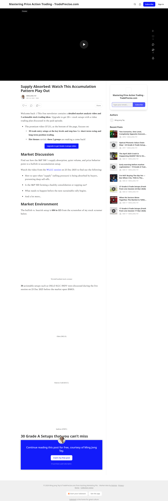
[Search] (135, 4)
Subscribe (149, 4)
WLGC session (53, 170)
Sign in (161, 4)
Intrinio (114, 485)
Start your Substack (77, 493)
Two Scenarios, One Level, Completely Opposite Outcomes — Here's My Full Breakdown (133, 136)
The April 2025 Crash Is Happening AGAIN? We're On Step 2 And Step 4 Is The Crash (132, 158)
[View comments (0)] (153, 44)
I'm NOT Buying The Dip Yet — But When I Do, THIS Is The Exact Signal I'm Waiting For (132, 180)
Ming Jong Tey (31, 96)
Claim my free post (61, 458)
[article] (128, 137)
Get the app (95, 493)
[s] (84, 44)
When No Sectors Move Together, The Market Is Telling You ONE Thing (132, 202)
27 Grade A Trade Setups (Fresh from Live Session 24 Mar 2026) (132, 191)
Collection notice (87, 488)
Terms (77, 488)
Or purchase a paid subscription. (61, 464)
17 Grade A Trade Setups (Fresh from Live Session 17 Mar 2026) (132, 213)
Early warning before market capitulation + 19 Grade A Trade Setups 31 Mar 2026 (132, 169)
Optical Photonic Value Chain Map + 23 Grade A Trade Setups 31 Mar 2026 (132, 147)
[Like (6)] (24, 105)
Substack (72, 499)
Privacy (121, 485)
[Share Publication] (140, 4)
